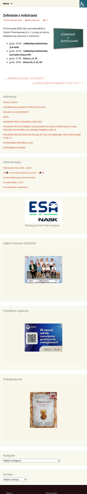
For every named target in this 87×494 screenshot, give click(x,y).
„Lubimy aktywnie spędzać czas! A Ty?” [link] (58, 83)
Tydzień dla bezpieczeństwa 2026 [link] (19, 177)
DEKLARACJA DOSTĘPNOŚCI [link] (16, 112)
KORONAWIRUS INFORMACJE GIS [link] (18, 142)
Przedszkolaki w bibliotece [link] (15, 187)
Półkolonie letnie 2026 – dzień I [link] (17, 167)
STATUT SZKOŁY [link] (10, 102)
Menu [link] (6, 3)
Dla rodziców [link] (34, 20)
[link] (83, 3)
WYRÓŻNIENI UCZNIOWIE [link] (14, 147)
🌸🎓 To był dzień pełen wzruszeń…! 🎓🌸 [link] (23, 172)
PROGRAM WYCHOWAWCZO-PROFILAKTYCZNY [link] (24, 107)
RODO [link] (6, 116)
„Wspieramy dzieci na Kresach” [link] (24, 78)
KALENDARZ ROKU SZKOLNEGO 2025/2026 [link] (22, 121)
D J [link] (46, 20)
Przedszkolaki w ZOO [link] (13, 182)
